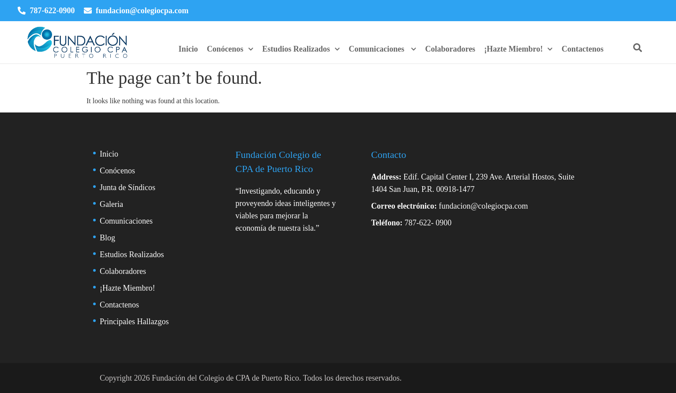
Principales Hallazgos (134, 321)
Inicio (188, 49)
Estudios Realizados (301, 49)
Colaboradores (450, 49)
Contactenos (583, 49)
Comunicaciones (382, 49)
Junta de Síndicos (127, 187)
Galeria (111, 204)
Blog (107, 237)
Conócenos (230, 49)
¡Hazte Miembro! (518, 49)
